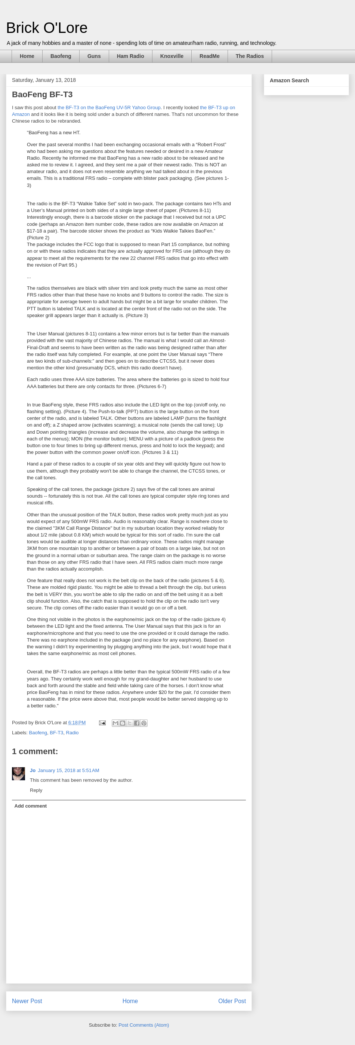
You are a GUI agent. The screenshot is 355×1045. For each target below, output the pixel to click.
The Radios (250, 56)
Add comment (31, 806)
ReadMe (210, 56)
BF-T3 (56, 732)
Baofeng (60, 56)
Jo (33, 770)
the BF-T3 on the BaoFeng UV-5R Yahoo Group (109, 107)
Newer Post (27, 1001)
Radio (72, 732)
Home (27, 56)
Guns (94, 56)
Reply (36, 790)
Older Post (232, 1001)
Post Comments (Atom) (143, 1025)
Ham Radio (130, 56)
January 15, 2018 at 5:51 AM (68, 770)
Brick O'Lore (47, 27)
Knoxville (171, 56)
